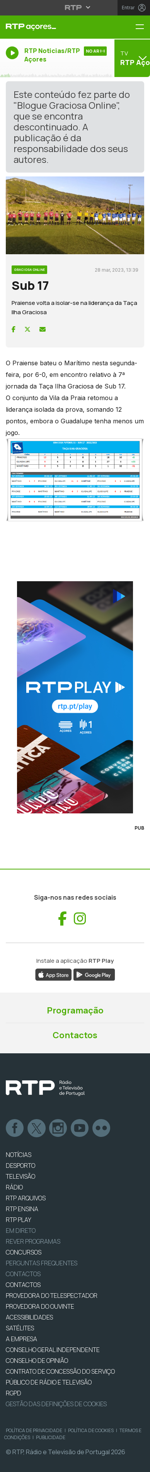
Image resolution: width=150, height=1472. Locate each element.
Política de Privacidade (34, 1430)
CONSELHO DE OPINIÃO (37, 1360)
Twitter (36, 1128)
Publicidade (50, 1437)
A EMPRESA (21, 1339)
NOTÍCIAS (18, 1154)
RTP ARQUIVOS (26, 1198)
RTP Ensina (22, 1209)
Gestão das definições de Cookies (56, 1404)
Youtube (80, 1128)
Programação (75, 1010)
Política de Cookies (91, 1430)
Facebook (15, 1128)
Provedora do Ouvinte (40, 1306)
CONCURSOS (23, 1252)
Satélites (20, 1328)
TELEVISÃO (20, 1176)
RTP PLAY (18, 1219)
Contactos (75, 1035)
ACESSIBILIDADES (29, 1317)
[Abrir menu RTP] (75, 7)
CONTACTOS (23, 1284)
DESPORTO (20, 1165)
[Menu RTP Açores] (142, 27)
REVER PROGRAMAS (33, 1241)
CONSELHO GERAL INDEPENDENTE (53, 1349)
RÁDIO (14, 1187)
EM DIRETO (21, 1230)
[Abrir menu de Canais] (131, 58)
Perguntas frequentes (41, 1263)
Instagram (58, 1128)
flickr (101, 1128)
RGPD (13, 1393)
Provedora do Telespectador (51, 1295)
